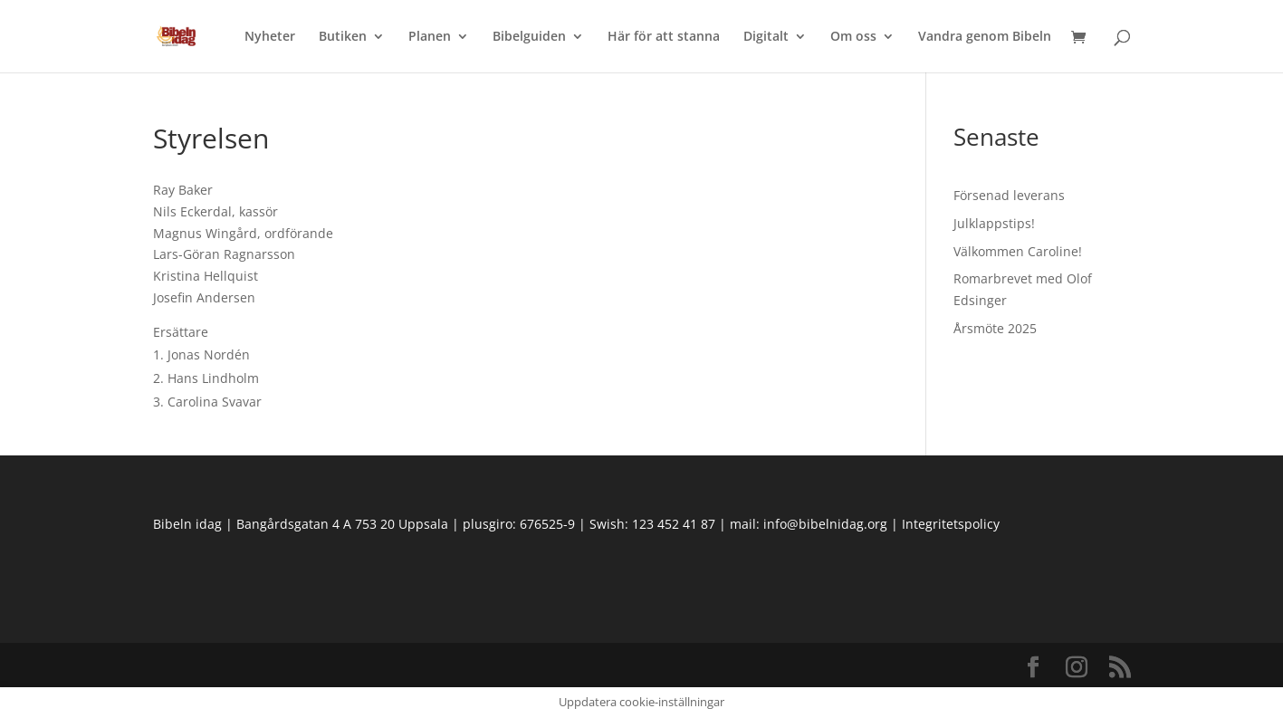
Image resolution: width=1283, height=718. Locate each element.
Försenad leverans (1009, 195)
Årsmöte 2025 (995, 328)
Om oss (853, 37)
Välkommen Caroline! (1017, 251)
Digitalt (766, 37)
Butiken (343, 37)
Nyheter (269, 37)
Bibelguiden (529, 37)
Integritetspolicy (951, 523)
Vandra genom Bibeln (984, 37)
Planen (429, 37)
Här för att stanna (664, 37)
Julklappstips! (994, 223)
